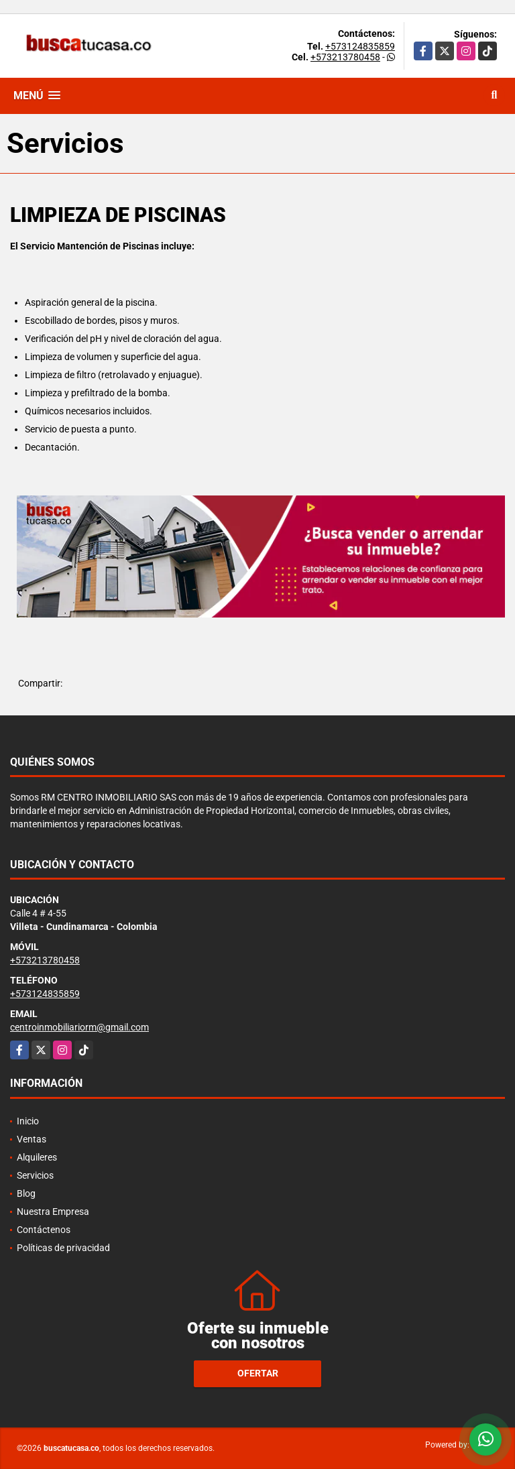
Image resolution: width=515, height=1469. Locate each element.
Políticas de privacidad (63, 1247)
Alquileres (37, 1157)
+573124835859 (360, 46)
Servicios (35, 1175)
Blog (26, 1193)
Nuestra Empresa (53, 1211)
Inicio (28, 1121)
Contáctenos (43, 1229)
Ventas (31, 1139)
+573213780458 (345, 57)
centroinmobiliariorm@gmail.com (79, 1027)
